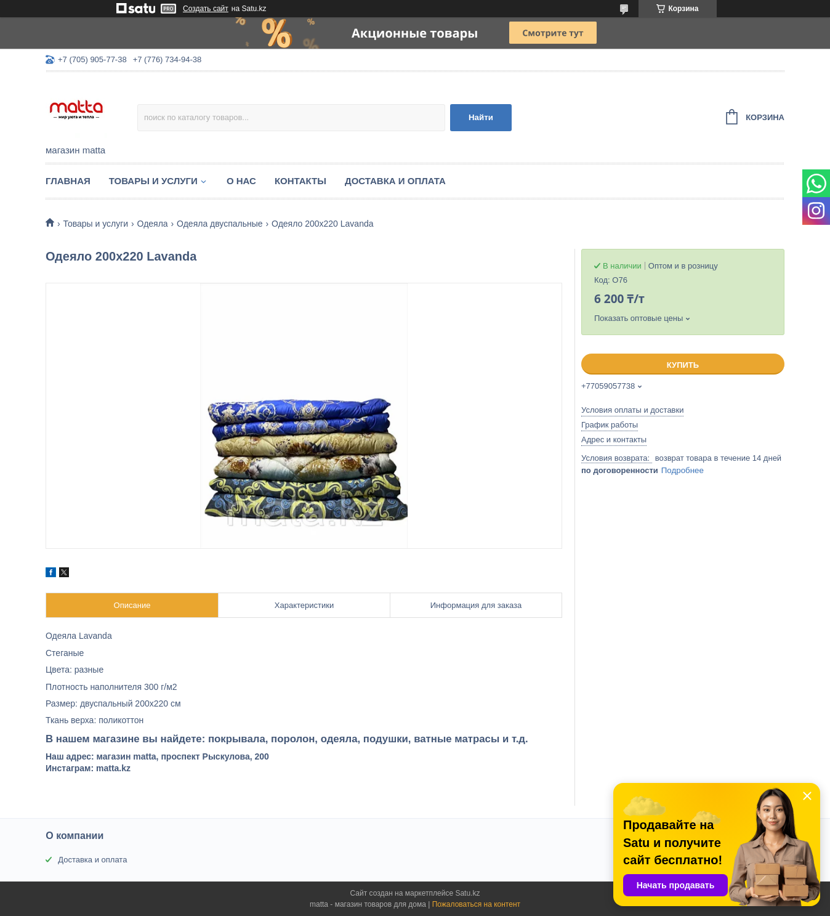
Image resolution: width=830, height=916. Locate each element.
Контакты (300, 180)
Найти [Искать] (481, 117)
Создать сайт (205, 8)
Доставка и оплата (395, 180)
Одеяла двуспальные (220, 224)
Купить (683, 365)
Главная (68, 180)
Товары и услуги (153, 180)
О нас (241, 180)
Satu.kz (467, 893)
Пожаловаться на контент (476, 904)
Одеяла (152, 224)
